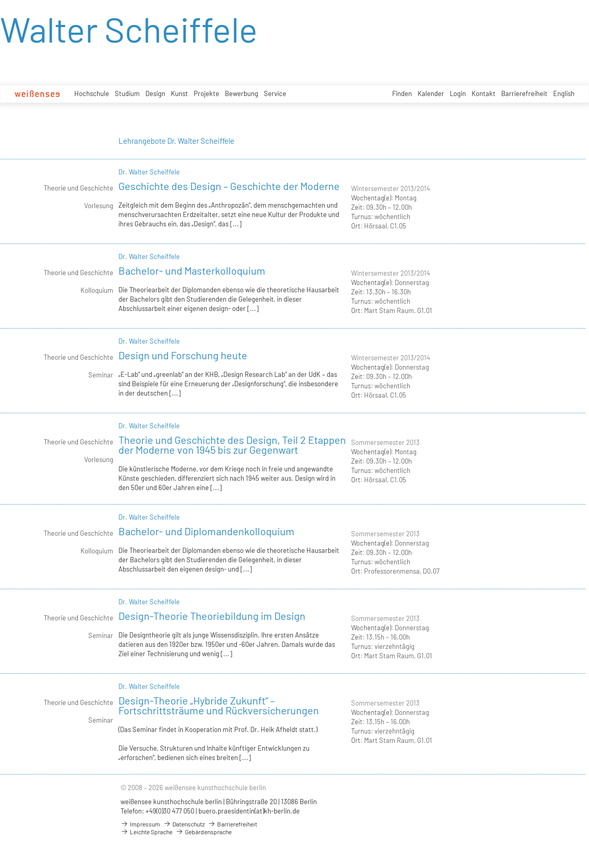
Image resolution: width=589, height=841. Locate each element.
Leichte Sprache (146, 831)
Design (155, 93)
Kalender (431, 93)
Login (458, 93)
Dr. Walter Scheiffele (149, 172)
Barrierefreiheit (524, 93)
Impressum (140, 824)
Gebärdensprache (204, 831)
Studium (127, 93)
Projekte (206, 93)
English (563, 93)
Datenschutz (184, 824)
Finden (402, 93)
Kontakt (484, 93)
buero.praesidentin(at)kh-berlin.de (249, 811)
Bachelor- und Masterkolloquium (191, 270)
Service (275, 93)
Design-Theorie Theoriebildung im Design (211, 615)
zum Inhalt (0, 0)
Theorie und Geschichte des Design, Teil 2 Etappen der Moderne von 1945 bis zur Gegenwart (232, 444)
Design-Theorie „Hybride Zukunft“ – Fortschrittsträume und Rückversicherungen (218, 705)
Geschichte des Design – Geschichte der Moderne (229, 186)
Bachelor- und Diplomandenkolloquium (206, 531)
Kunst (179, 93)
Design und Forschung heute (182, 355)
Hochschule (91, 93)
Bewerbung (241, 93)
